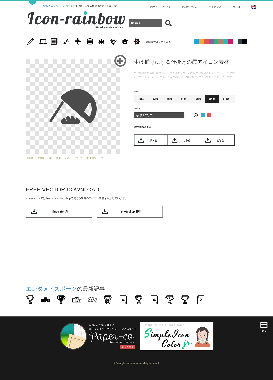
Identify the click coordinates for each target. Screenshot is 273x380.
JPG (187, 141)
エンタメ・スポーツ (62, 6)
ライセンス (214, 6)
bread (30, 157)
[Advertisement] (258, 114)
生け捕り (91, 157)
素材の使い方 (189, 6)
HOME (45, 6)
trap (50, 157)
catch (41, 157)
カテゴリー (238, 6)
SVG (220, 141)
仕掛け (78, 157)
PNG (153, 141)
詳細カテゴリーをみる (158, 41)
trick (58, 157)
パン (67, 157)
